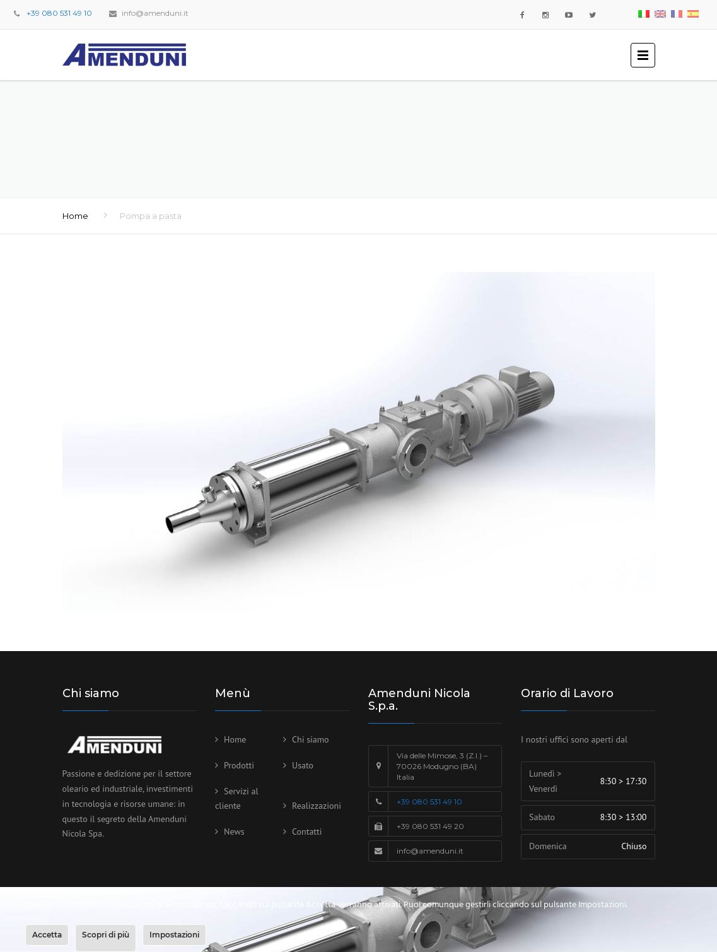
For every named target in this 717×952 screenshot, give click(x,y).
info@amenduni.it (155, 13)
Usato (302, 765)
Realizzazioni (316, 805)
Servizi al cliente (237, 798)
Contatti (307, 831)
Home (75, 216)
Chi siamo (310, 739)
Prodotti (239, 765)
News (234, 831)
